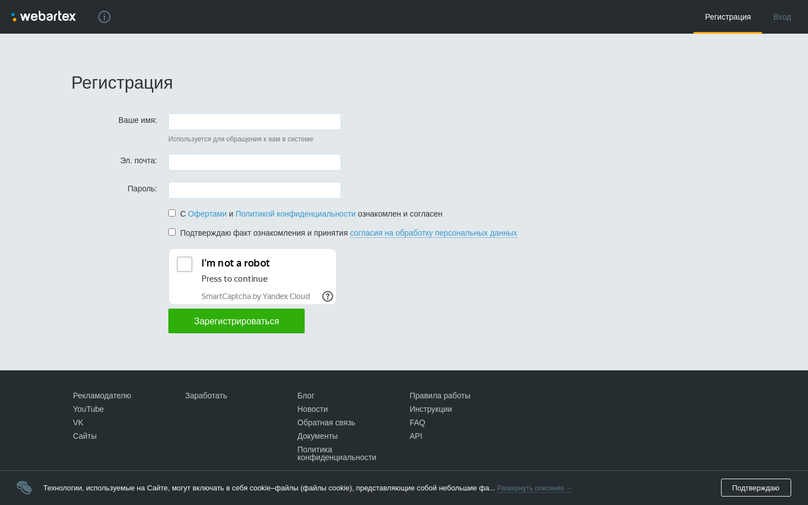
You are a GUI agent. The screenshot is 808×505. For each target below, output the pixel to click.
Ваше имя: (137, 120)
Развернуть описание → (535, 488)
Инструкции (431, 409)
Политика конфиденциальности (337, 453)
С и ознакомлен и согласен (305, 213)
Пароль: (142, 188)
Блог (305, 395)
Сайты (85, 435)
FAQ (417, 422)
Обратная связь (326, 422)
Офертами (207, 213)
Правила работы (440, 395)
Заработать (206, 395)
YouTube (88, 409)
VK (78, 422)
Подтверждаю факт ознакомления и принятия (342, 232)
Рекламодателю (102, 395)
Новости (312, 409)
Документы (317, 435)
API (416, 435)
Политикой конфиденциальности (296, 213)
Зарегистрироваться (236, 321)
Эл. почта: (138, 160)
